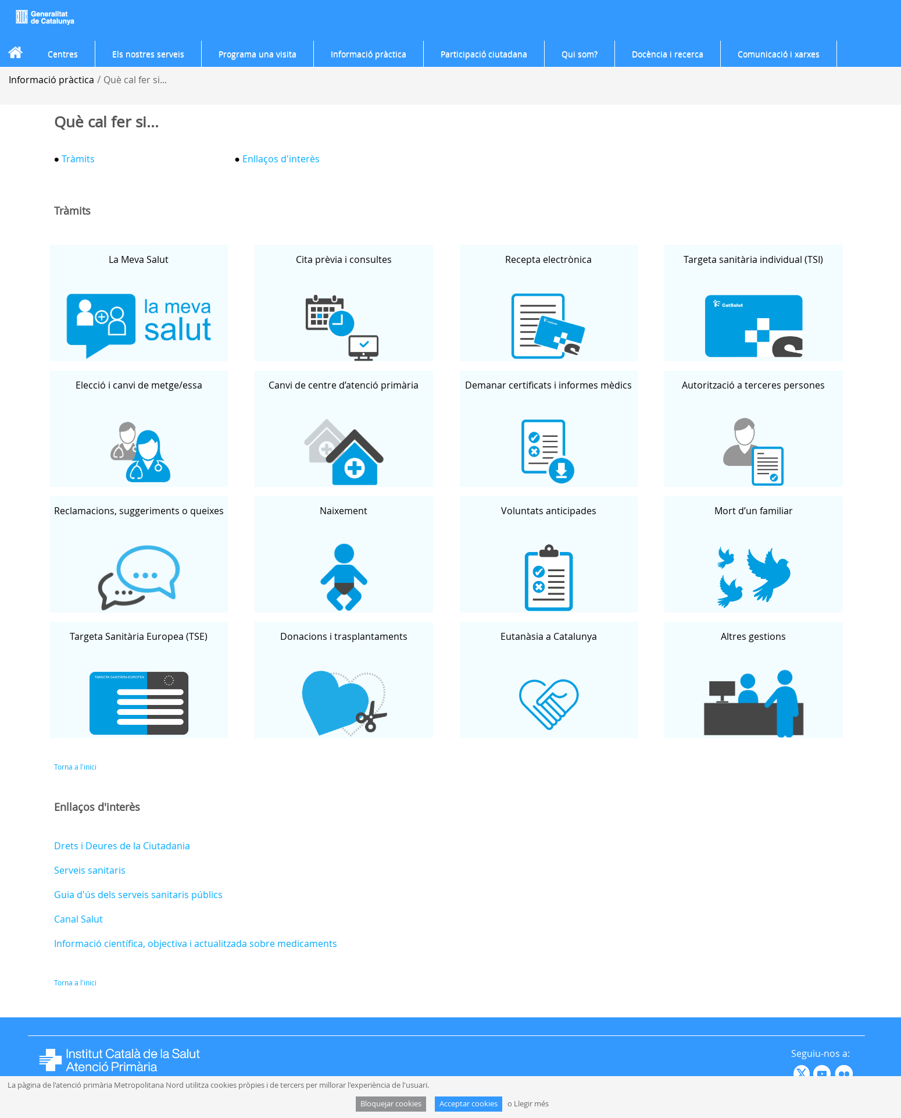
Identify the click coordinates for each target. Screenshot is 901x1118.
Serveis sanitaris (90, 870)
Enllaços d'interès (281, 158)
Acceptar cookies (468, 1104)
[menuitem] (63, 54)
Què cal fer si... (135, 79)
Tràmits (77, 158)
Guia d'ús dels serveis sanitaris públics (138, 894)
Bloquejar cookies (390, 1104)
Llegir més (531, 1104)
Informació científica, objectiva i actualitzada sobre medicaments (195, 943)
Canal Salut (78, 919)
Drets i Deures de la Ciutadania (122, 845)
